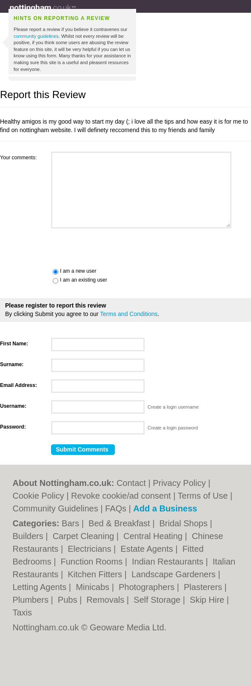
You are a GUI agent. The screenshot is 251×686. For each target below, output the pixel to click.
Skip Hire (208, 599)
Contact (131, 483)
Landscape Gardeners (174, 574)
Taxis (22, 612)
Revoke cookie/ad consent (121, 495)
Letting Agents (41, 587)
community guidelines (36, 36)
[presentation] (64, 247)
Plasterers (204, 587)
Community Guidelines (55, 508)
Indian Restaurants (168, 561)
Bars (72, 523)
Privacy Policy (179, 483)
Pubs (69, 599)
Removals (106, 599)
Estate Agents (147, 548)
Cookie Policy (38, 495)
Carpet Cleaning (85, 536)
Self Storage (158, 599)
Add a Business (165, 508)
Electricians (91, 548)
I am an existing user (83, 280)
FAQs (115, 508)
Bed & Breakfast (120, 523)
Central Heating (154, 536)
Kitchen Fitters (96, 574)
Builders (29, 536)
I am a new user (78, 271)
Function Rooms (93, 561)
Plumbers (32, 599)
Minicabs (93, 587)
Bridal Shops (184, 523)
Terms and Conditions (128, 314)
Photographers (148, 587)
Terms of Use (203, 495)
